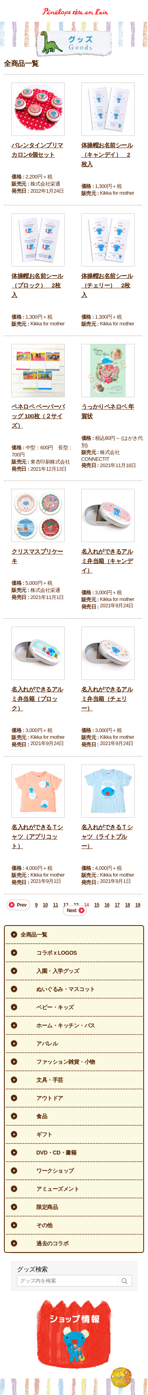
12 (66, 905)
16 (107, 905)
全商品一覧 (34, 934)
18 (127, 905)
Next (71, 910)
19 (137, 905)
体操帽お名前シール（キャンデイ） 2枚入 (107, 154)
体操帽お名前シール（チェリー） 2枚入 (107, 285)
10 (45, 905)
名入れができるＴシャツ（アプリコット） (37, 836)
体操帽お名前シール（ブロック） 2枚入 (37, 285)
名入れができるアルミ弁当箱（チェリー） (107, 699)
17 (117, 905)
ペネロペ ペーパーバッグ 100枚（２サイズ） (37, 416)
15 (96, 905)
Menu (139, 5)
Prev (21, 905)
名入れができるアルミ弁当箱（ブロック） (37, 699)
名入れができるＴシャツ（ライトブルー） (107, 836)
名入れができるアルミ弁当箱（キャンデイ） (107, 561)
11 (55, 905)
